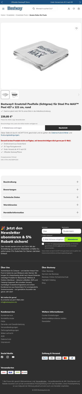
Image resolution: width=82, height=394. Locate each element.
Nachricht (63, 128)
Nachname (65, 227)
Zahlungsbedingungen (10, 330)
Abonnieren (73, 239)
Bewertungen (9, 189)
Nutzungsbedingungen (10, 135)
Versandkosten (41, 381)
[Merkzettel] (73, 8)
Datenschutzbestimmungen (61, 244)
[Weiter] (78, 94)
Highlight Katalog (49, 280)
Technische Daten (11, 197)
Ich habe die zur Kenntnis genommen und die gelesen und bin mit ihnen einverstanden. (61, 246)
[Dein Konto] (68, 8)
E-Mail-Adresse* (47, 235)
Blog (43, 283)
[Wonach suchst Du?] (47, 8)
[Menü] (3, 8)
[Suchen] (33, 8)
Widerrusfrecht (7, 333)
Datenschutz (6, 339)
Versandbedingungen (9, 327)
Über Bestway (47, 271)
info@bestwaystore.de (9, 302)
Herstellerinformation (13, 212)
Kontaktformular (7, 318)
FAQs (3, 321)
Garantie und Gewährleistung (12, 324)
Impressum (5, 342)
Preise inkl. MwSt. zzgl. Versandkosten (13, 120)
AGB (58, 246)
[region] (41, 61)
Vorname (44, 227)
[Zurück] (3, 94)
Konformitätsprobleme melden (54, 318)
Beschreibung (9, 182)
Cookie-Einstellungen (50, 315)
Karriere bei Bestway (50, 274)
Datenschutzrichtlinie (59, 133)
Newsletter (46, 321)
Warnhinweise (10, 205)
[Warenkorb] (78, 8)
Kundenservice (7, 315)
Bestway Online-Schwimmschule (55, 277)
